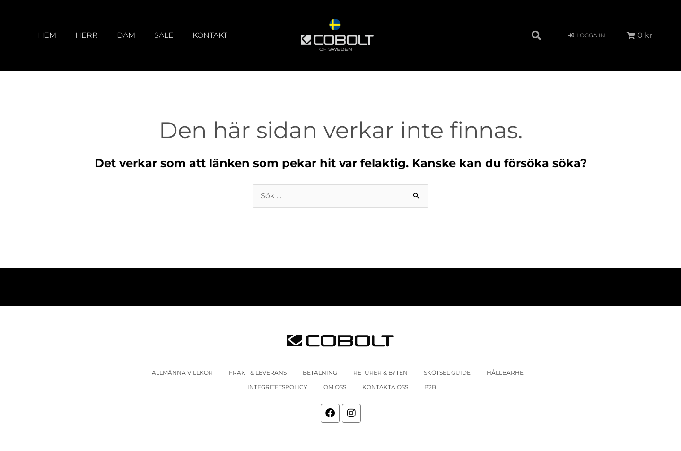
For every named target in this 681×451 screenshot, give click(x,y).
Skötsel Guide (447, 372)
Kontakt (209, 35)
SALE (164, 35)
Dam (126, 35)
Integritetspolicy (277, 386)
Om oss (334, 386)
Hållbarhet (507, 372)
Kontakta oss (385, 386)
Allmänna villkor (182, 372)
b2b (430, 386)
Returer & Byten (380, 372)
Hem (47, 35)
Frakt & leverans (258, 372)
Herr (86, 35)
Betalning (320, 372)
